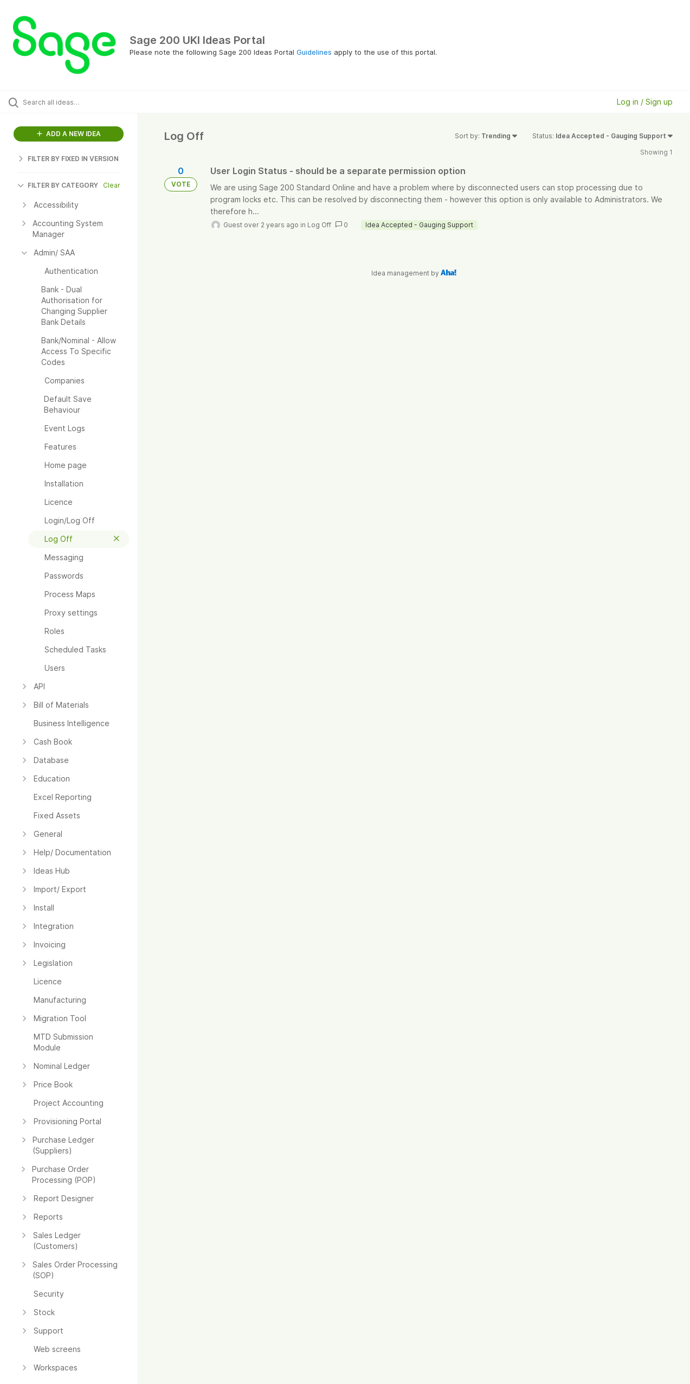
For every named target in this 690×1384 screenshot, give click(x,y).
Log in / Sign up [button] (645, 101)
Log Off (319, 225)
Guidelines (314, 52)
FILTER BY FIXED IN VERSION (68, 159)
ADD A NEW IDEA (69, 134)
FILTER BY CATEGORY (57, 185)
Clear (111, 185)
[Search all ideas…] (82, 101)
